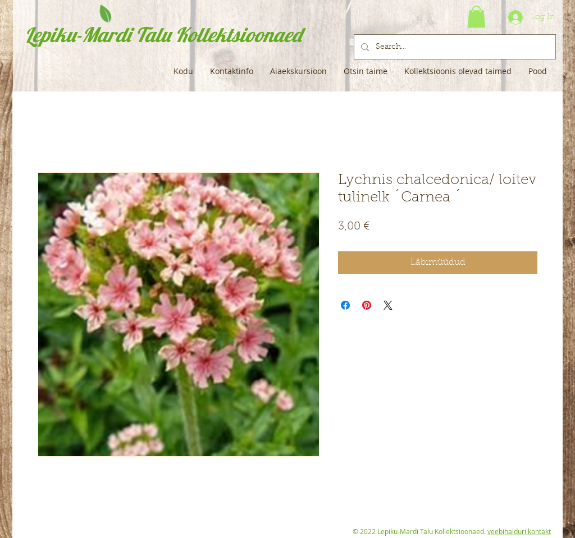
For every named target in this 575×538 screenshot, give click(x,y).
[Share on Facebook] (345, 305)
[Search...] (454, 47)
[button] (476, 16)
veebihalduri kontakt (519, 531)
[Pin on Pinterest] (366, 305)
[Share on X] (388, 305)
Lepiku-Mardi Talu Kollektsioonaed (163, 34)
